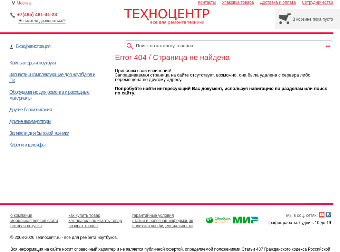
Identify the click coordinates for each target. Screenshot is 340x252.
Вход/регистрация (33, 46)
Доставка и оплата (278, 2)
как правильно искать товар (95, 221)
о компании (21, 215)
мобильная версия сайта (34, 221)
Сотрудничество (317, 2)
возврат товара (83, 226)
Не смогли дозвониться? (42, 20)
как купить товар (84, 215)
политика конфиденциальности (162, 226)
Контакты (207, 2)
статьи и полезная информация (162, 221)
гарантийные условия (153, 215)
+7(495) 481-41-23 (37, 14)
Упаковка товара (238, 2)
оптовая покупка (26, 226)
